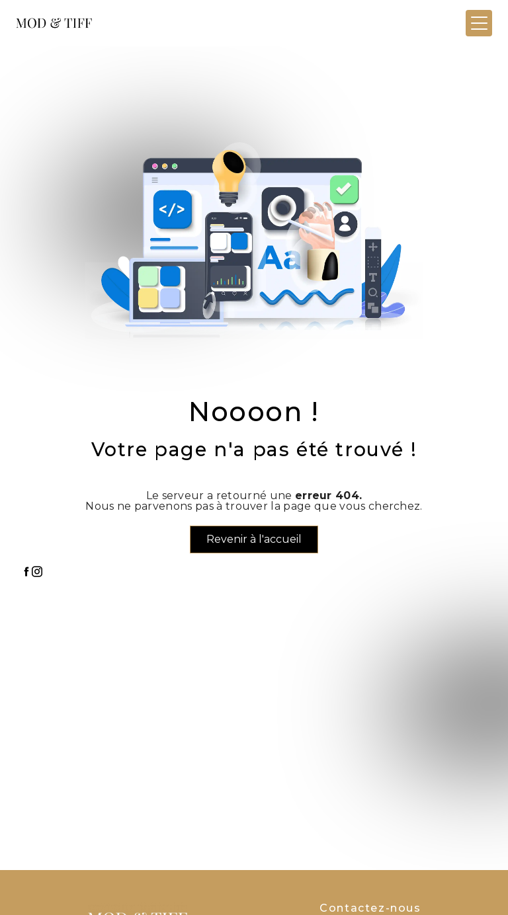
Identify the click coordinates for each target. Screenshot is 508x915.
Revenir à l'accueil (254, 539)
